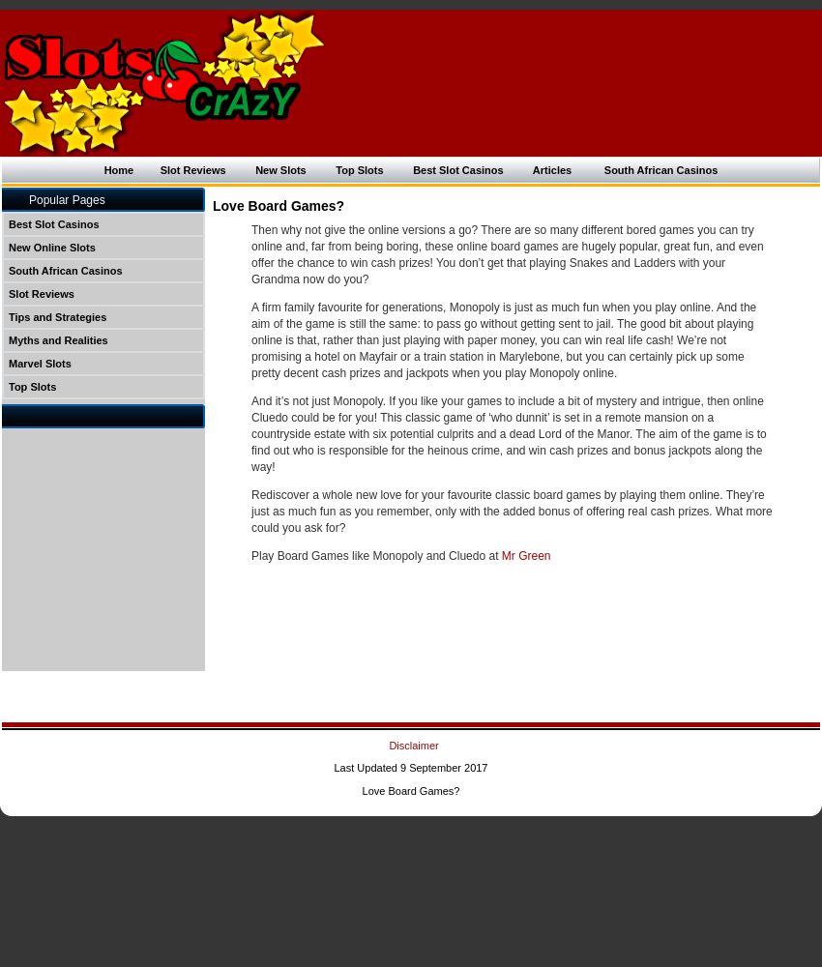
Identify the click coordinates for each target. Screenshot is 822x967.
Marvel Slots (40, 363)
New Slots (281, 170)
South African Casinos (661, 170)
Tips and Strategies (57, 317)
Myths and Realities (58, 340)
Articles (551, 170)
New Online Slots (52, 247)
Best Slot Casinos (458, 170)
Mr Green (526, 556)
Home (119, 170)
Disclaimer (413, 745)
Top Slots (359, 170)
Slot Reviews (193, 170)
